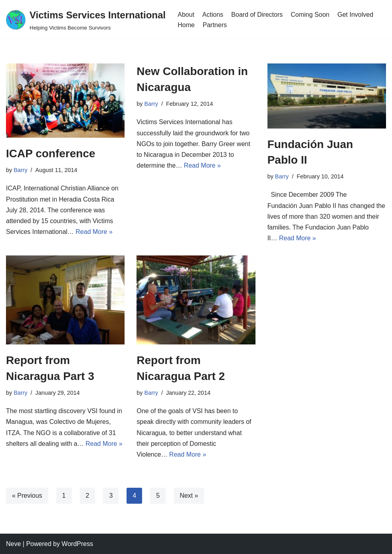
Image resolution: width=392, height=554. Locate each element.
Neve (13, 543)
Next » (189, 495)
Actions (212, 14)
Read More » (94, 231)
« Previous (27, 495)
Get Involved (355, 14)
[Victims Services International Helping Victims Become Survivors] (86, 19)
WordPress (77, 543)
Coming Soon (310, 14)
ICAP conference (50, 153)
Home (186, 25)
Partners (215, 25)
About (186, 14)
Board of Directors (257, 14)
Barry (20, 170)
